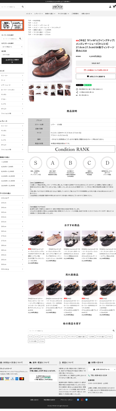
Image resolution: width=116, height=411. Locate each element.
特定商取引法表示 (49, 400)
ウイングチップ (56, 27)
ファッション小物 (6, 113)
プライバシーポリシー (66, 400)
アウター (3, 99)
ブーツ (3, 80)
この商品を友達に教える (85, 92)
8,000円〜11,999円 (7, 171)
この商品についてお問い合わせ (96, 70)
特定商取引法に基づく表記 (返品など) (89, 89)
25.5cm (3, 222)
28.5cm (3, 250)
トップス (3, 104)
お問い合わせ (85, 14)
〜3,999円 (47, 30)
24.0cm (3, 207)
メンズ (28, 14)
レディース (38, 14)
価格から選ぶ (49, 14)
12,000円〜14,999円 (8, 176)
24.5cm (3, 212)
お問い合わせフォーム (101, 369)
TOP (29, 20)
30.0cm (3, 264)
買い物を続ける (82, 95)
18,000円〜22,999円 (8, 186)
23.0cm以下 (5, 198)
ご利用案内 (75, 14)
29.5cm (3, 260)
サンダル (3, 94)
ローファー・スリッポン (8, 90)
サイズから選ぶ (62, 14)
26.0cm (3, 226)
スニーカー (4, 75)
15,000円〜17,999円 (8, 181)
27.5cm (47, 34)
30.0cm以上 (5, 269)
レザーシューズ (44, 25)
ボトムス (3, 109)
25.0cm (3, 217)
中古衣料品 (36, 20)
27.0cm (47, 32)
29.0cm (3, 255)
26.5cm (3, 231)
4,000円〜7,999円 (7, 167)
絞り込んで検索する (12, 61)
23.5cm (3, 203)
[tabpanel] (50, 61)
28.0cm (3, 245)
